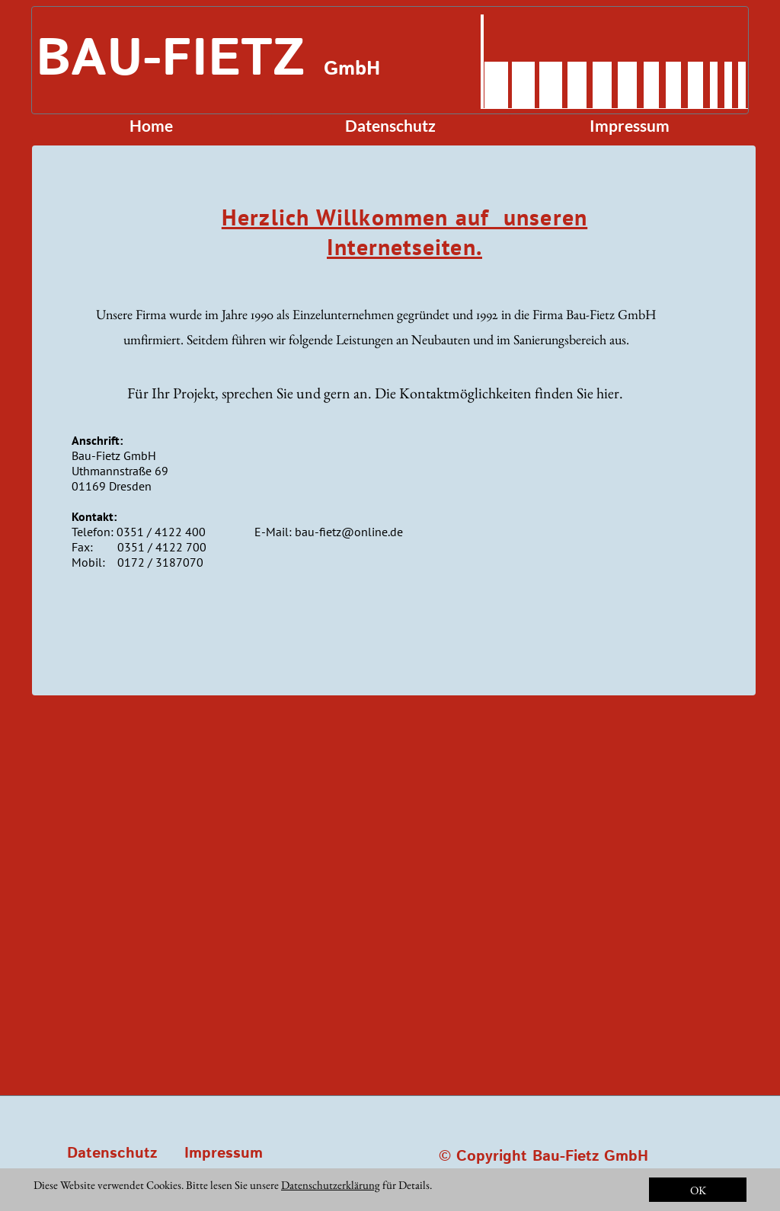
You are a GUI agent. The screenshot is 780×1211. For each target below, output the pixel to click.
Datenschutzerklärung (330, 1184)
